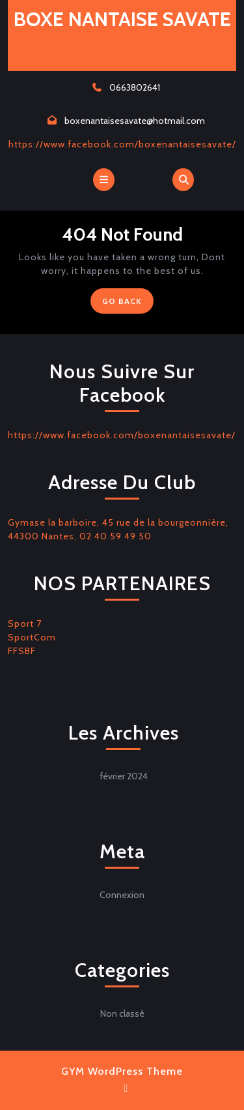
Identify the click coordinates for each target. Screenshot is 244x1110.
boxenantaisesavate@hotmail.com (134, 121)
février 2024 (124, 776)
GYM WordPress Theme (122, 1071)
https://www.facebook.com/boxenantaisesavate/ (122, 144)
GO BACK (128, 303)
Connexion (122, 895)
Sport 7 (25, 623)
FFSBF (22, 651)
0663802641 (134, 87)
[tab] (104, 179)
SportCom (32, 637)
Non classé (122, 1013)
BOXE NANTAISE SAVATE (122, 19)
